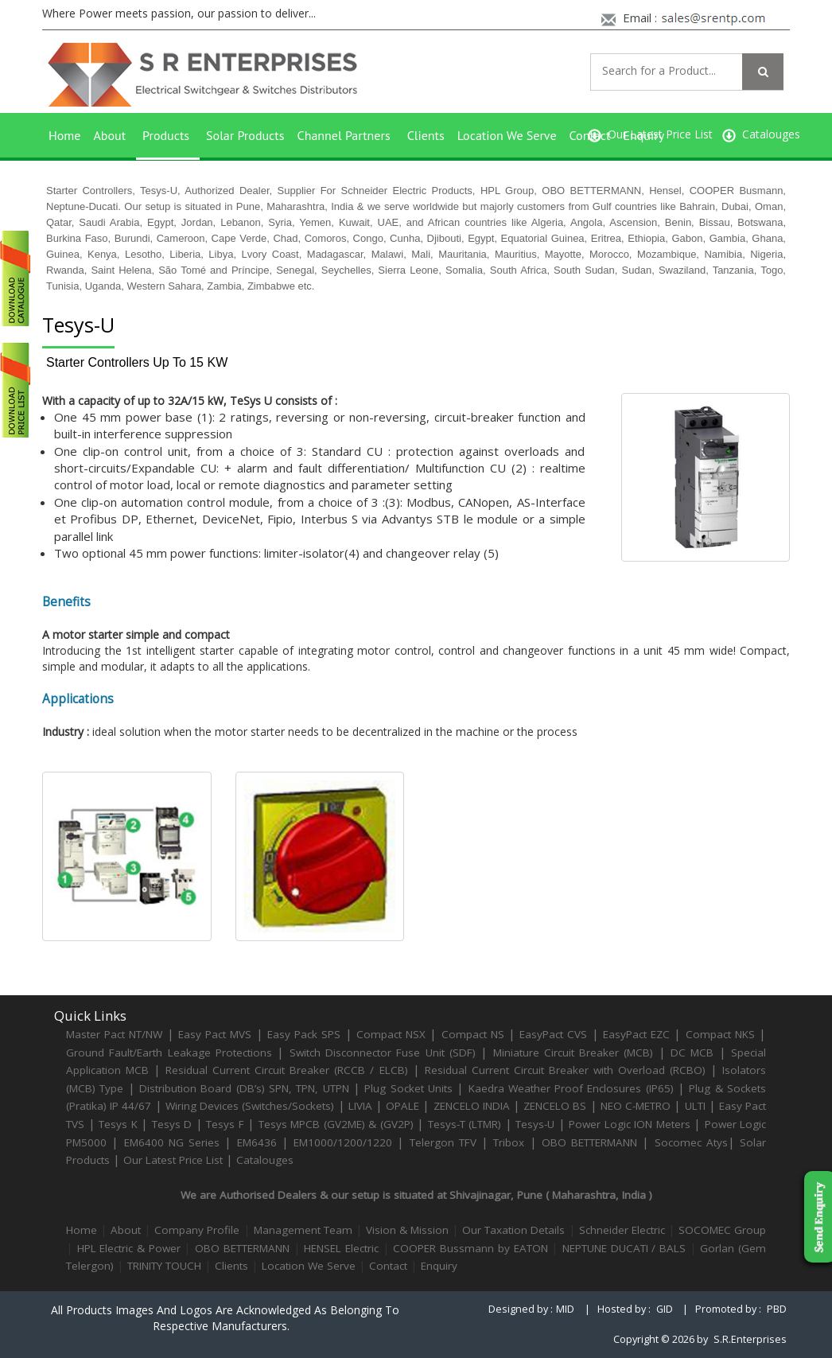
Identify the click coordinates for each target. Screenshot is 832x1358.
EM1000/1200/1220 (343, 1142)
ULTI (695, 1106)
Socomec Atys (691, 1142)
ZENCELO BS (556, 1106)
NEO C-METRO (636, 1106)
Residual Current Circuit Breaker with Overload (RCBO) (565, 1070)
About (109, 135)
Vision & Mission (407, 1230)
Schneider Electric (622, 1230)
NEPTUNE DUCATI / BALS (624, 1248)
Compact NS (472, 1034)
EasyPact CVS (553, 1034)
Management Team (303, 1230)
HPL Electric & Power (129, 1248)
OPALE (402, 1106)
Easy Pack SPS (303, 1034)
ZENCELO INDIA (471, 1106)
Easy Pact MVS (214, 1034)
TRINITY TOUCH (164, 1266)
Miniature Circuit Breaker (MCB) (573, 1052)
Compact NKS (720, 1034)
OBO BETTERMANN (589, 1142)
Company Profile (196, 1230)
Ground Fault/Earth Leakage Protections (169, 1052)
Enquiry (643, 135)
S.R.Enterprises (750, 1339)
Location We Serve (507, 135)
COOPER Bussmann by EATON (470, 1248)
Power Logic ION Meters (629, 1124)
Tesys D (172, 1124)
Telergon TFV (443, 1142)
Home (64, 135)
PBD (777, 1309)
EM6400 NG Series (172, 1142)
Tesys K (118, 1124)
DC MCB (692, 1052)
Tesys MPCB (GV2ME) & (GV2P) (338, 1124)
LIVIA (360, 1106)
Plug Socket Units (408, 1088)
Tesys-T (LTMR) (466, 1124)
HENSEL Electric (341, 1248)
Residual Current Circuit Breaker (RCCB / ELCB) (288, 1070)
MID (565, 1309)
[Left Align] (762, 71)
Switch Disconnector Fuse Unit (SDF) (383, 1052)
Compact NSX (393, 1034)
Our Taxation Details (513, 1230)
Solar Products (245, 135)
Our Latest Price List (173, 1160)
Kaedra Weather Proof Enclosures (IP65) (571, 1088)
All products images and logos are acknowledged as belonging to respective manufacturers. (225, 1317)
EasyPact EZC (636, 1034)
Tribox (508, 1142)
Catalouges (265, 1160)
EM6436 (257, 1142)
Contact (388, 1266)
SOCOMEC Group (722, 1230)
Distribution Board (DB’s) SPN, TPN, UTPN (244, 1088)
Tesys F (225, 1124)
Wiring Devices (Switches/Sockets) (249, 1106)
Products (165, 135)
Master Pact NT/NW (116, 1034)
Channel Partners (344, 135)
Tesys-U (534, 1124)
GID (664, 1309)
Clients (426, 135)
